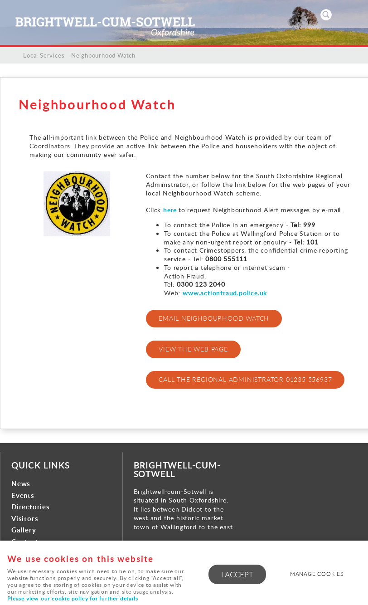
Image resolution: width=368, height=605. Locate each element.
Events (22, 495)
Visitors (24, 518)
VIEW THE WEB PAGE (193, 349)
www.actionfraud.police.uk (225, 292)
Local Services (43, 55)
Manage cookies (317, 574)
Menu (352, 14)
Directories (30, 507)
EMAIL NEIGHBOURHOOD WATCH (214, 318)
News (20, 483)
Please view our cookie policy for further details (72, 598)
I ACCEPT (237, 574)
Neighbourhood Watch (103, 55)
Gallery (23, 530)
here (171, 209)
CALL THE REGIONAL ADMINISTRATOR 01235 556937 (245, 379)
